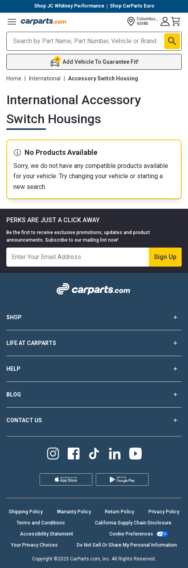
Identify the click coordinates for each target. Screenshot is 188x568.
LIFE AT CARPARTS (94, 343)
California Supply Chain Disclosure (133, 523)
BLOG (94, 394)
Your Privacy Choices (34, 545)
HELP (94, 368)
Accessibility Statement (46, 534)
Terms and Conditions (41, 523)
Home (13, 78)
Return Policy (119, 512)
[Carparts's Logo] (44, 21)
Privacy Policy (163, 512)
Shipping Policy (26, 512)
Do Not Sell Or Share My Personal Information (127, 545)
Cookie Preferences (131, 534)
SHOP (94, 317)
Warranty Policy (74, 512)
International (45, 78)
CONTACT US (94, 420)
